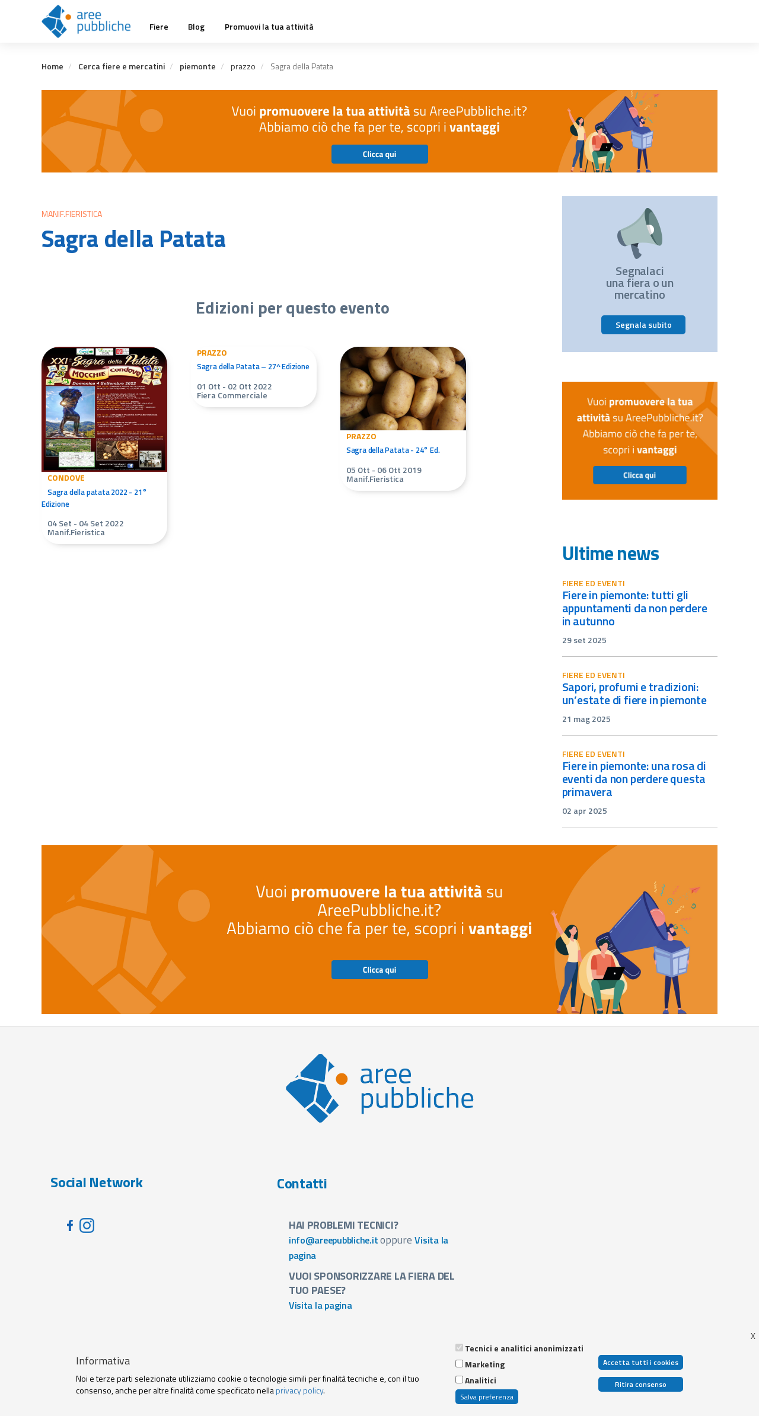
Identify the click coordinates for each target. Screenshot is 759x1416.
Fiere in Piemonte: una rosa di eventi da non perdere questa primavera (634, 778)
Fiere (158, 27)
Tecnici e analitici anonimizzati (524, 1348)
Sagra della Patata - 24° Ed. (393, 450)
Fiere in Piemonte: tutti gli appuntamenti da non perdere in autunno (634, 608)
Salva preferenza (487, 1396)
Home (52, 66)
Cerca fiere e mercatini (121, 66)
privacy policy (299, 1390)
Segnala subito (644, 324)
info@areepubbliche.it (333, 1240)
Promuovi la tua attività (269, 27)
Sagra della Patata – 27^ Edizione (253, 366)
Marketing (485, 1364)
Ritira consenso (640, 1384)
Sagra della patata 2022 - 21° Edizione (94, 498)
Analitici (480, 1380)
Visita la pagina (320, 1305)
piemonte (198, 66)
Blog (196, 27)
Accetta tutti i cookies (640, 1362)
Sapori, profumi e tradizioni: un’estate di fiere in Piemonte (634, 693)
